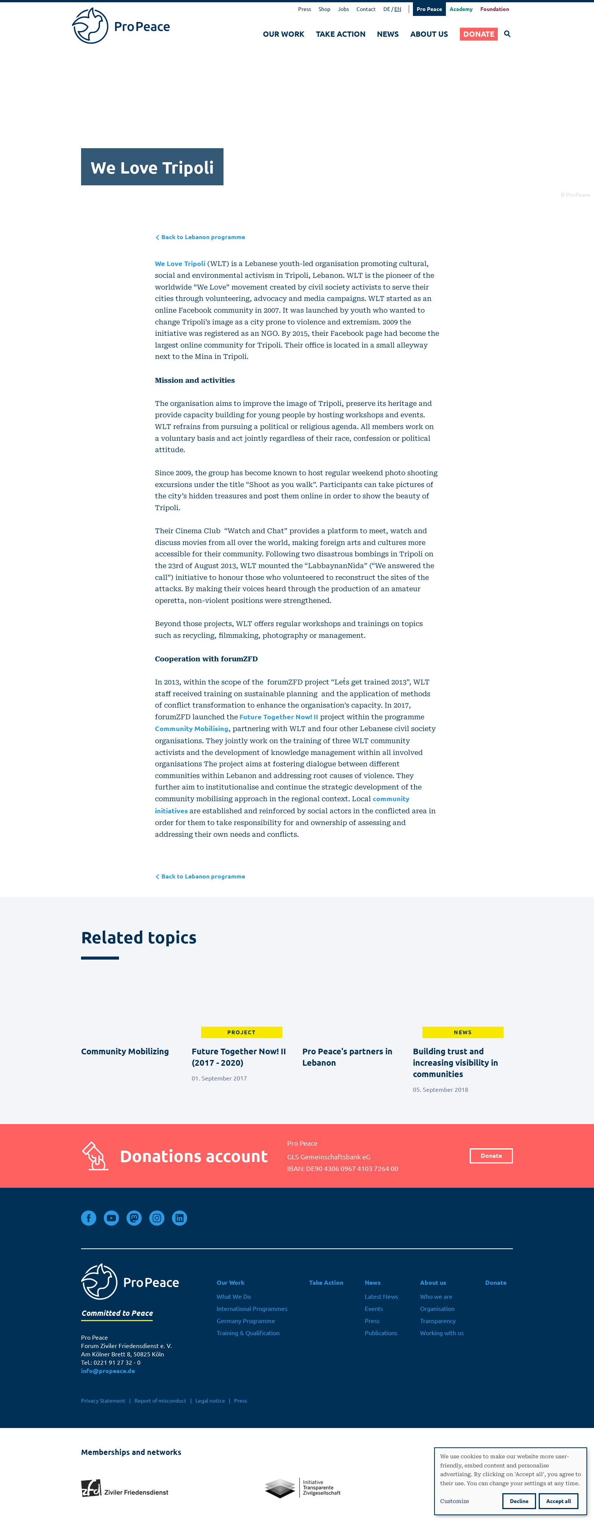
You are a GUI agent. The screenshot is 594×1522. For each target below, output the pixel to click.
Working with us (442, 1332)
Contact (366, 9)
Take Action (341, 34)
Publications (381, 1332)
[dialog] (510, 1481)
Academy (461, 9)
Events (374, 1308)
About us (429, 34)
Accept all (558, 1501)
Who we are (436, 1296)
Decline (519, 1501)
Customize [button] (454, 1501)
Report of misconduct (160, 1401)
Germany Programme (246, 1320)
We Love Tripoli (180, 264)
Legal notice (210, 1401)
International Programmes (252, 1308)
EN (397, 9)
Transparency (438, 1320)
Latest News (381, 1296)
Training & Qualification (248, 1332)
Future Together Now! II (278, 717)
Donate (478, 34)
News (388, 34)
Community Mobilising (191, 729)
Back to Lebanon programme (200, 237)
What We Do (234, 1296)
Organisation (437, 1308)
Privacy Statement (103, 1401)
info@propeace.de (108, 1371)
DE (386, 9)
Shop (324, 9)
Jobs (343, 9)
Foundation (494, 9)
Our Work (284, 34)
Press (304, 9)
